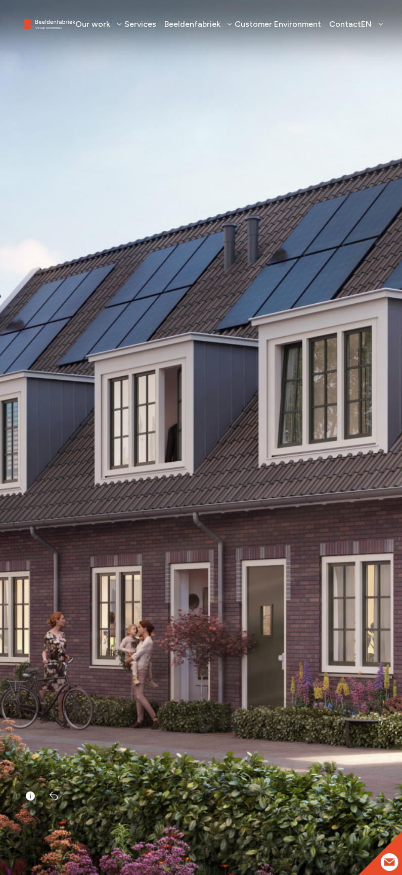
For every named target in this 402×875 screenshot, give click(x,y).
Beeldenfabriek (195, 24)
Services (140, 24)
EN (369, 24)
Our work (95, 24)
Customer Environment (278, 24)
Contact (345, 24)
